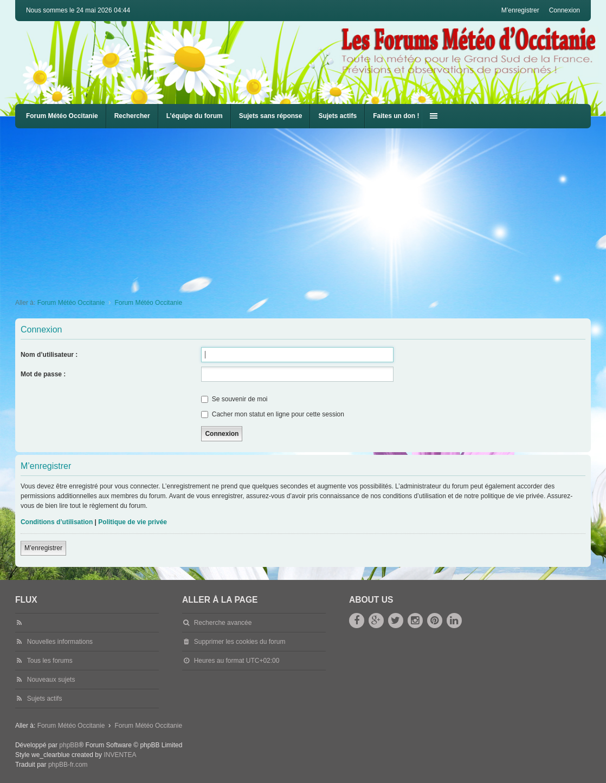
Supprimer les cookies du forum (240, 641)
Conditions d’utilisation (57, 522)
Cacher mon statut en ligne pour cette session (272, 414)
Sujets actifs (337, 116)
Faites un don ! (396, 116)
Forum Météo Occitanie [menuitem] (62, 116)
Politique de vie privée (132, 522)
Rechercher (132, 116)
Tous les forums (50, 660)
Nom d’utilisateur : (49, 354)
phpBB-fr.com (68, 764)
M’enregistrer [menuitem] (520, 10)
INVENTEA (120, 755)
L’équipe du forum (194, 116)
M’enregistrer (43, 548)
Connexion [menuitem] (564, 10)
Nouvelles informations (60, 641)
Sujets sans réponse (270, 116)
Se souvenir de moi (234, 399)
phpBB (69, 745)
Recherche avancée (223, 623)
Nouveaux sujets (51, 679)
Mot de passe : (43, 374)
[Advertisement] (310, 209)
